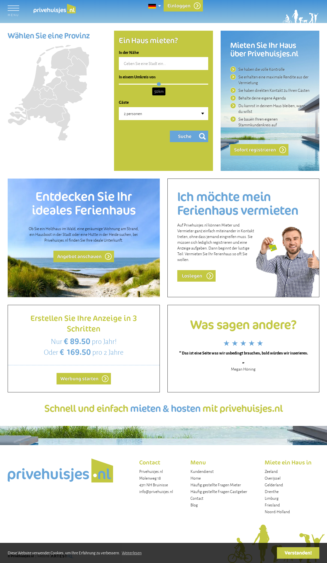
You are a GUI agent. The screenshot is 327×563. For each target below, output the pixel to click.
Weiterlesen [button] (132, 553)
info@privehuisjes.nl (156, 491)
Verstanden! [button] (298, 553)
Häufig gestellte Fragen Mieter (215, 485)
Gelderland (274, 485)
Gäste (124, 102)
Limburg (272, 498)
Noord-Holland (277, 511)
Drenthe (272, 491)
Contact (196, 498)
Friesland (272, 505)
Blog (194, 505)
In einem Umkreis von (137, 77)
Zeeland (271, 471)
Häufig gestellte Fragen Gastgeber (218, 491)
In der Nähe (129, 52)
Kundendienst (202, 471)
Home (195, 478)
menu (13, 15)
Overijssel (273, 478)
